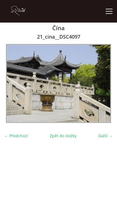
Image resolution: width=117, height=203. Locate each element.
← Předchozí (16, 135)
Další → (105, 135)
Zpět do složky (63, 135)
